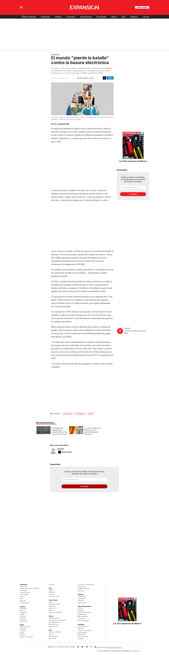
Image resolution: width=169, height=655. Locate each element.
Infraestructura (54, 622)
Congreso (23, 612)
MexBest (81, 624)
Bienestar (81, 634)
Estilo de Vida (83, 636)
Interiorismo (53, 626)
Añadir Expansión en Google (86, 78)
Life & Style (53, 600)
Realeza (23, 629)
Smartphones (67, 414)
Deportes (52, 606)
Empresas (45, 17)
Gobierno (23, 608)
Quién (22, 625)
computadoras (80, 414)
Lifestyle (81, 618)
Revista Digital (142, 7)
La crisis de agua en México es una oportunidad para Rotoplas (108, 431)
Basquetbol (82, 614)
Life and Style (148, 17)
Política (58, 17)
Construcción (54, 618)
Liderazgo (82, 598)
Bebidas (81, 628)
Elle (50, 588)
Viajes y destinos (84, 630)
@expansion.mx (86, 646)
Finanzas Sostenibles (86, 584)
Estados (23, 617)
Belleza (23, 635)
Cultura (51, 584)
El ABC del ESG (83, 589)
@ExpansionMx (63, 124)
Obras (114, 17)
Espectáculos (25, 626)
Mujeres (134, 17)
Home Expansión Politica (29, 588)
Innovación (82, 586)
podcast (127, 328)
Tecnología (101, 17)
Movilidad (52, 638)
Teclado (90, 414)
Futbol (80, 608)
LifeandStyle (25, 603)
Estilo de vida (54, 596)
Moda (22, 633)
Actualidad (82, 596)
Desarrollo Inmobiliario (58, 620)
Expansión (23, 584)
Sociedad (23, 621)
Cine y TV (52, 608)
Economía (70, 17)
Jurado (80, 638)
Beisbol (81, 610)
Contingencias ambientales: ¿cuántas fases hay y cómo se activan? (75, 431)
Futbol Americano (84, 612)
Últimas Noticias (29, 17)
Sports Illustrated (84, 606)
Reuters (61, 449)
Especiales (82, 602)
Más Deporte (83, 616)
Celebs (51, 594)
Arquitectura (53, 624)
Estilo (51, 602)
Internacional (85, 17)
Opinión (23, 619)
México (22, 610)
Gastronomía (83, 626)
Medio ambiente (55, 632)
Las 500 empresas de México (133, 161)
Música (51, 610)
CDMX (22, 615)
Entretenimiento (55, 604)
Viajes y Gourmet (26, 637)
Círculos (23, 631)
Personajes (82, 632)
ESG (123, 17)
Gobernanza (53, 636)
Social (51, 634)
